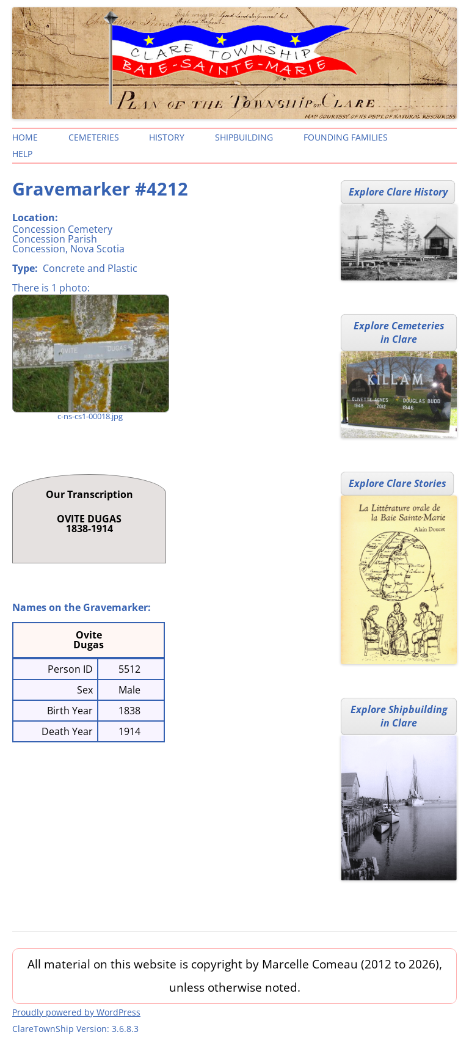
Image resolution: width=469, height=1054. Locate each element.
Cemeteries (93, 137)
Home (25, 137)
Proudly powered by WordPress (76, 1012)
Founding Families (346, 137)
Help (22, 153)
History (166, 137)
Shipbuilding (244, 137)
